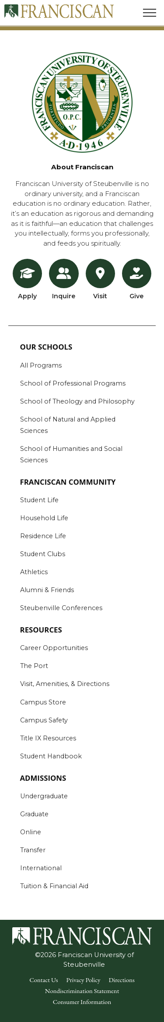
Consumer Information (82, 1001)
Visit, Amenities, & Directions (64, 684)
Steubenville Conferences (61, 608)
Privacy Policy (83, 980)
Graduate (34, 814)
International (41, 868)
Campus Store (43, 702)
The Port (34, 666)
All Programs (41, 365)
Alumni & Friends (47, 590)
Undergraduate (44, 796)
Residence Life (43, 536)
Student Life (39, 500)
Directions (121, 980)
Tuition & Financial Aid (54, 886)
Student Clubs (42, 554)
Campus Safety (44, 720)
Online (30, 832)
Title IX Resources (48, 738)
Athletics (34, 572)
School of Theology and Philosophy (77, 401)
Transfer (32, 850)
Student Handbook (51, 756)
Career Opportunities (54, 648)
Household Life (44, 518)
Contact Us (43, 980)
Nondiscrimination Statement (82, 990)
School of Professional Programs (73, 383)
